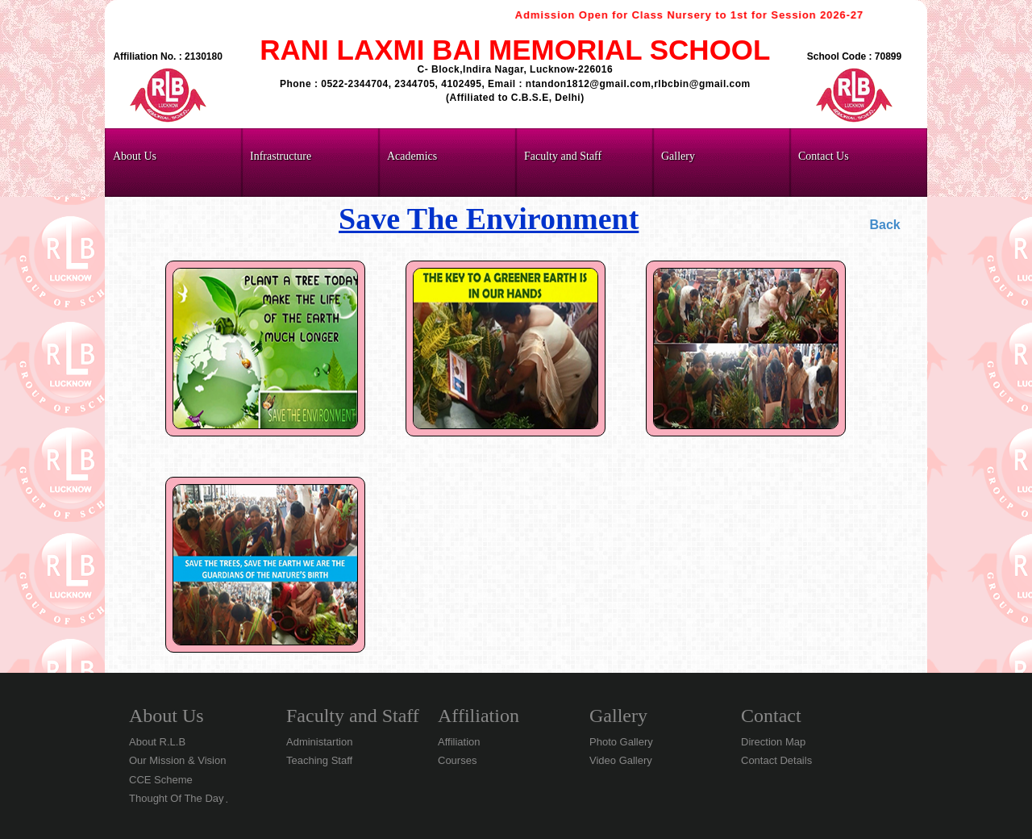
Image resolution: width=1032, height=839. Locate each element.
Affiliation (478, 715)
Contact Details (776, 760)
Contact (771, 715)
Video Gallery (620, 760)
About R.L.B (157, 742)
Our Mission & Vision (177, 760)
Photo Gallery (621, 742)
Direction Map (773, 742)
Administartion (319, 742)
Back (884, 225)
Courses (457, 760)
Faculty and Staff (352, 715)
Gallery (618, 715)
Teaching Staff (319, 760)
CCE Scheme (161, 780)
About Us (166, 715)
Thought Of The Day (176, 798)
